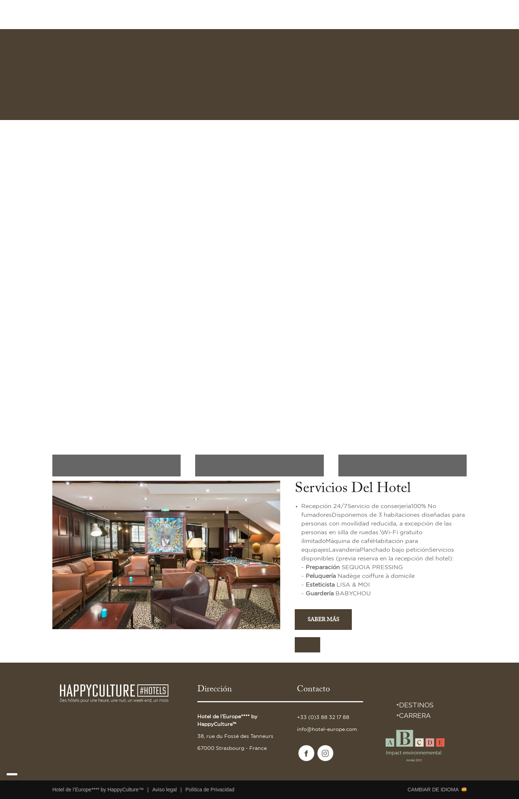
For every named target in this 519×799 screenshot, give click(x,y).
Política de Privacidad (209, 789)
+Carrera (413, 715)
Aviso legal (164, 789)
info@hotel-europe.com (327, 729)
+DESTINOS (415, 705)
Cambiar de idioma (433, 789)
